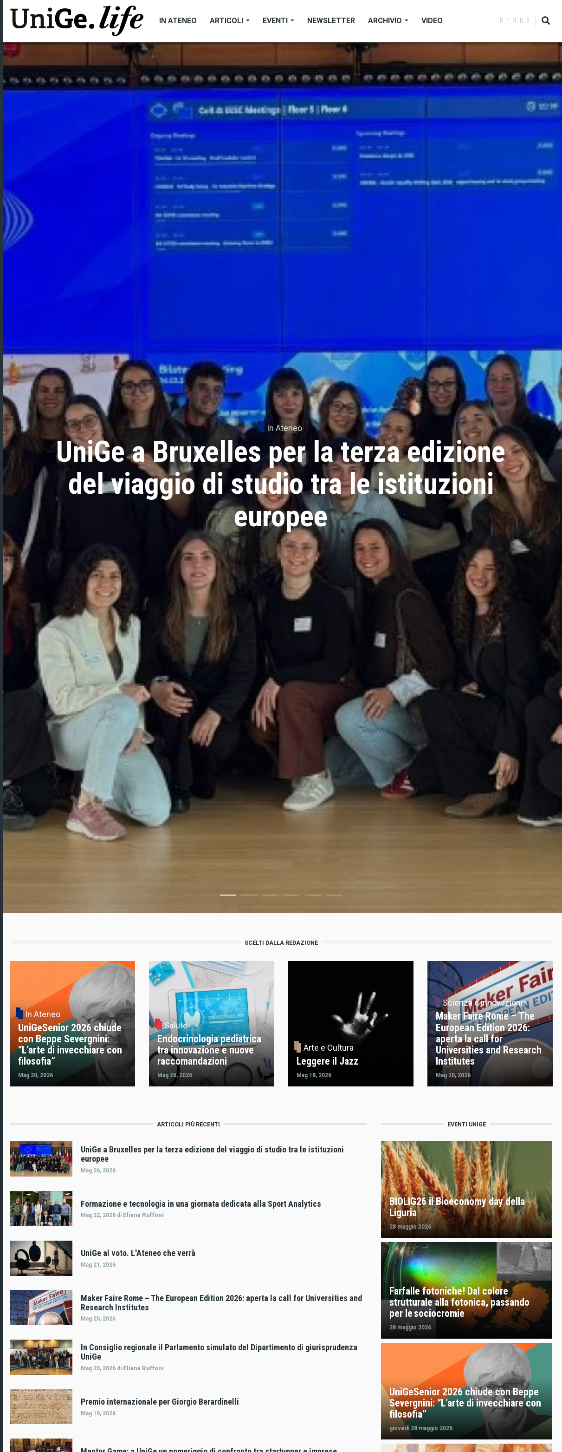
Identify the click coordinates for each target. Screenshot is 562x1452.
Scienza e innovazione (484, 1003)
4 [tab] (292, 897)
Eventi (278, 20)
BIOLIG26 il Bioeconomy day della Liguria (457, 1207)
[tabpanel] (281, 478)
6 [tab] (334, 897)
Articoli (230, 20)
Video (432, 20)
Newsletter (331, 20)
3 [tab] (270, 897)
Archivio (388, 20)
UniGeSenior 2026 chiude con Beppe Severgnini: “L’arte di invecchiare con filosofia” (465, 1403)
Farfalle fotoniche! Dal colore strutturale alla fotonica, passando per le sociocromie (459, 1302)
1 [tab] (228, 897)
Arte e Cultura (329, 1048)
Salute (175, 1025)
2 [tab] (249, 897)
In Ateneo (178, 20)
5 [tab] (313, 897)
